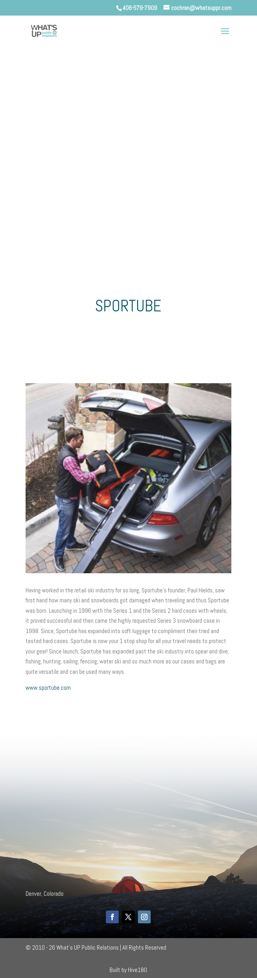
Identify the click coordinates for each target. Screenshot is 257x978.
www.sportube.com (48, 687)
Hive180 (137, 970)
